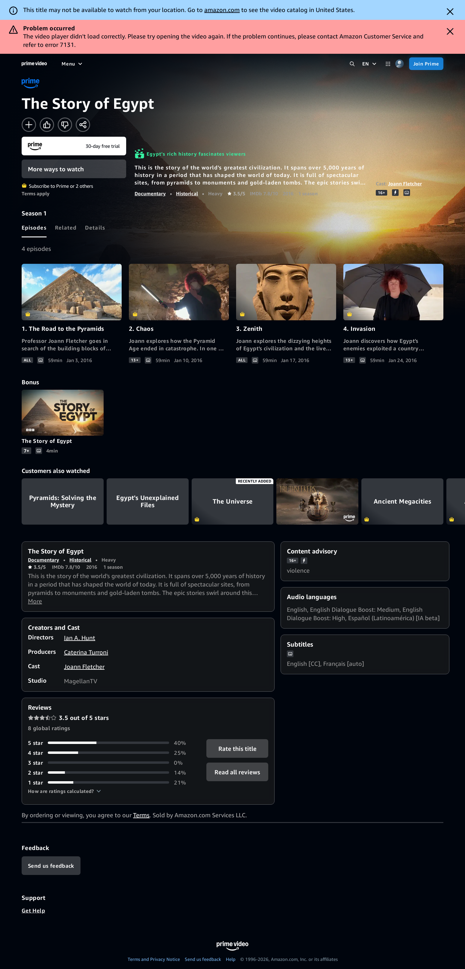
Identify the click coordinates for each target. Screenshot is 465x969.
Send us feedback (203, 959)
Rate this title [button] (237, 748)
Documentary (150, 193)
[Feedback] (51, 865)
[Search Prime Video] (352, 63)
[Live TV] (192, 63)
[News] (168, 63)
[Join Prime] (426, 63)
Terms (141, 815)
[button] (64, 791)
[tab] (34, 227)
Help (231, 959)
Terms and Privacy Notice (154, 959)
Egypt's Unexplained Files (148, 501)
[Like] (47, 124)
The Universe (233, 501)
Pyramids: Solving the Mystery (63, 501)
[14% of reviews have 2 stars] (110, 772)
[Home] (34, 63)
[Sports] (145, 63)
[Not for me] (65, 124)
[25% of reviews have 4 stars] (110, 753)
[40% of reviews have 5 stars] (110, 743)
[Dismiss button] (450, 11)
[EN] (370, 63)
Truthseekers (317, 501)
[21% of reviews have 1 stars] (110, 782)
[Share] (83, 124)
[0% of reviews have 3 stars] (110, 762)
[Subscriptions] (231, 63)
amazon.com (222, 9)
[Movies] (89, 63)
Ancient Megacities (402, 501)
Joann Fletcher (405, 184)
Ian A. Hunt (79, 637)
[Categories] (388, 63)
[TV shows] (117, 63)
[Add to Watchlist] (29, 124)
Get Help (33, 910)
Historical (187, 193)
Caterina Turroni (86, 652)
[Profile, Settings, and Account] (400, 63)
